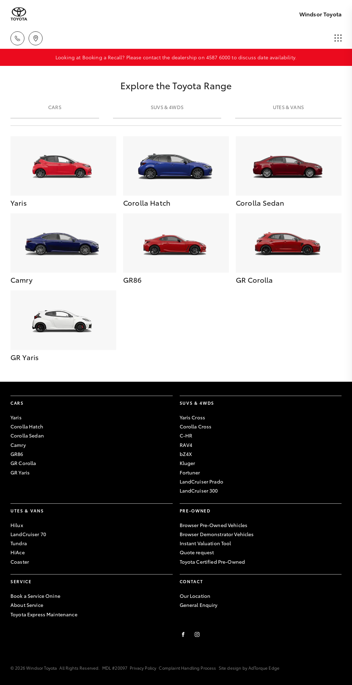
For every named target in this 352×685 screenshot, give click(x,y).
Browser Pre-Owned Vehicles (214, 525)
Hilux (16, 525)
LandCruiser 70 (28, 534)
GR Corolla (23, 462)
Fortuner (190, 472)
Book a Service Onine (35, 595)
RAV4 (186, 444)
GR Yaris (20, 472)
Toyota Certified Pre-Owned (212, 561)
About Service (26, 604)
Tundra (18, 543)
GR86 (16, 453)
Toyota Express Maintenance (43, 614)
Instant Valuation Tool (205, 543)
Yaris (16, 417)
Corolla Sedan (27, 435)
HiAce (17, 552)
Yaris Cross (192, 417)
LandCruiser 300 (199, 490)
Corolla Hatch (26, 426)
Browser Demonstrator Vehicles (217, 534)
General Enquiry (199, 604)
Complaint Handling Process (187, 668)
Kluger (187, 462)
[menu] (338, 38)
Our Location (195, 595)
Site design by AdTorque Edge (249, 668)
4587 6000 (218, 57)
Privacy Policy (143, 668)
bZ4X (186, 453)
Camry (18, 444)
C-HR (186, 435)
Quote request (197, 552)
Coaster (19, 561)
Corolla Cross (196, 426)
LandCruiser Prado (201, 481)
